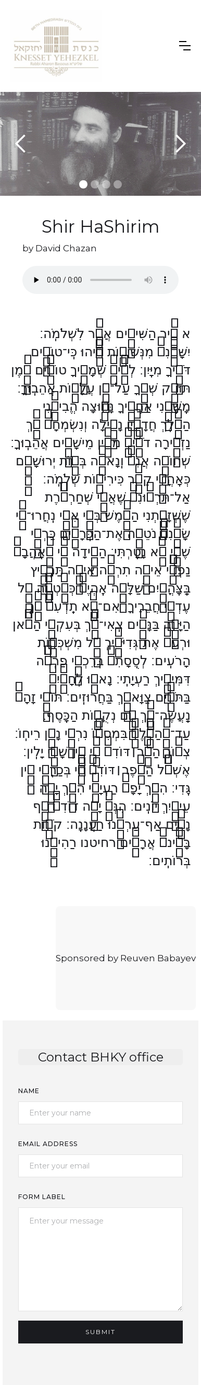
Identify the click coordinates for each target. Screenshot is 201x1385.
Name (29, 1091)
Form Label (42, 1197)
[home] (56, 46)
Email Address (48, 1144)
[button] (185, 45)
